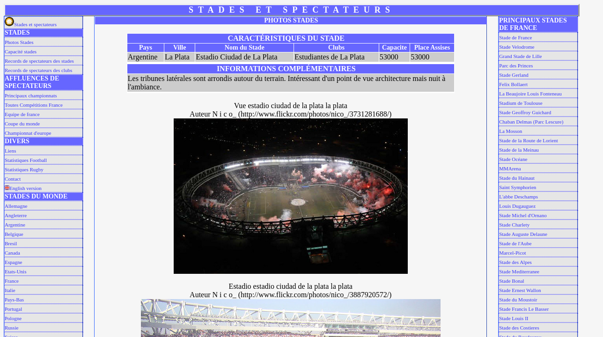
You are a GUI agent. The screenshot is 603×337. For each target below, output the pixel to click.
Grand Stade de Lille (520, 56)
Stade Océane (513, 159)
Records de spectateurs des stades (39, 61)
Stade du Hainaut (517, 178)
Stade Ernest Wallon (520, 290)
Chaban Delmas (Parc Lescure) (531, 122)
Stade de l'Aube (515, 243)
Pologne (13, 318)
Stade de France (515, 37)
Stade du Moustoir (518, 299)
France (12, 281)
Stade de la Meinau (519, 150)
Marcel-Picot (512, 253)
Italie (10, 290)
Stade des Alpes (515, 262)
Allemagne (16, 206)
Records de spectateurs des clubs (38, 70)
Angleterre (16, 215)
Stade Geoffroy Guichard (525, 112)
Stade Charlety (514, 224)
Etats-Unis (15, 271)
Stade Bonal (511, 281)
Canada (12, 253)
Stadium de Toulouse (521, 103)
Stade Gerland (514, 75)
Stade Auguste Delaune (523, 234)
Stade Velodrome (516, 47)
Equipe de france (22, 114)
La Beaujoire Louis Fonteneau (530, 93)
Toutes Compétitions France (34, 105)
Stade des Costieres (519, 327)
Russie (11, 327)
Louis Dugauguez (517, 206)
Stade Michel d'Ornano (523, 215)
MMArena (510, 168)
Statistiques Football (26, 160)
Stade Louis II (513, 318)
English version (23, 188)
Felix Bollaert (513, 84)
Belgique (14, 234)
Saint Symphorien (517, 187)
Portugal (13, 309)
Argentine (15, 224)
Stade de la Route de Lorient (528, 140)
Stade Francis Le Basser (524, 309)
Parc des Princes (516, 65)
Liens (10, 151)
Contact (13, 179)
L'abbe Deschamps (518, 196)
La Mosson (510, 131)
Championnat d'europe (28, 133)
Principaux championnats (31, 95)
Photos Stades (19, 42)
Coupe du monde (22, 123)
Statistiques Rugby (24, 169)
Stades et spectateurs (31, 24)
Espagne (13, 262)
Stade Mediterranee (519, 271)
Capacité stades (21, 51)
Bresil (11, 243)
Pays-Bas (14, 299)
